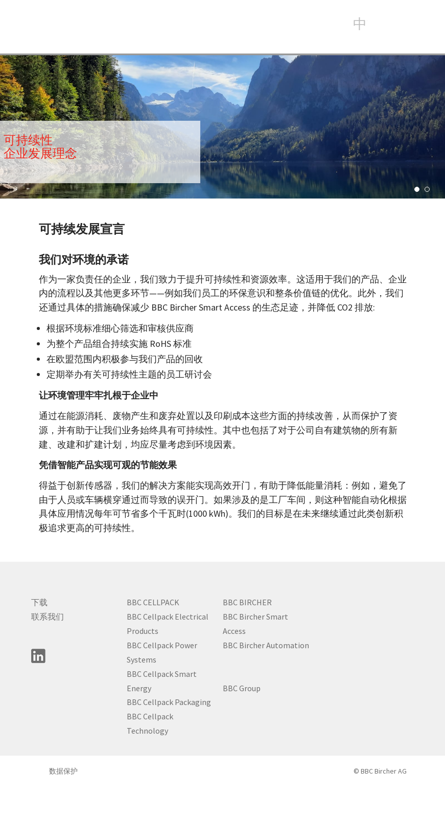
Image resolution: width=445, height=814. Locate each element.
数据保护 (63, 771)
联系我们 (47, 616)
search (384, 25)
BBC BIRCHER (247, 602)
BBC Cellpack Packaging (169, 702)
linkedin (38, 656)
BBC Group (242, 688)
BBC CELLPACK (153, 602)
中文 (360, 23)
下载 (39, 602)
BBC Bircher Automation (266, 645)
